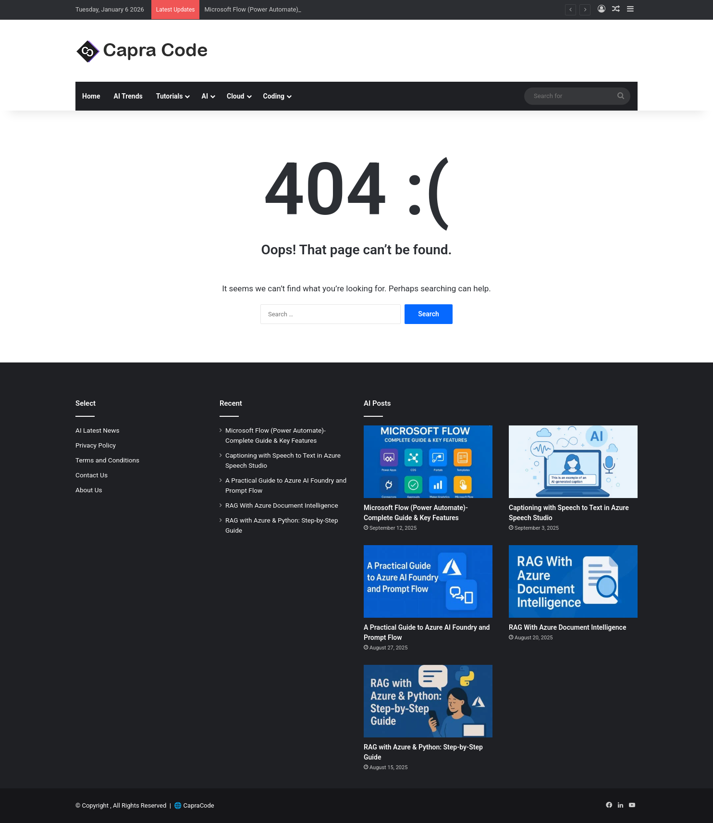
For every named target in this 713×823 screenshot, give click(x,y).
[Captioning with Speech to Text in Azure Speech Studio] (573, 461)
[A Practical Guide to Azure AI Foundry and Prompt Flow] (428, 581)
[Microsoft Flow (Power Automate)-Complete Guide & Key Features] (428, 461)
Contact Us (91, 475)
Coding (274, 96)
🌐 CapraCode (194, 805)
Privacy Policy (95, 445)
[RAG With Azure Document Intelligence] (573, 581)
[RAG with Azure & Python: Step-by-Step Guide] (428, 701)
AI (204, 96)
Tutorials (169, 96)
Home (91, 96)
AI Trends (127, 96)
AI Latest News (97, 430)
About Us (88, 490)
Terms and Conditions (107, 460)
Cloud (236, 96)
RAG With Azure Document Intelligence (281, 505)
